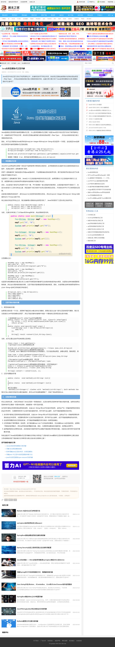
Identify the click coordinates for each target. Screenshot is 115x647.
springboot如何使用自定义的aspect (29, 523)
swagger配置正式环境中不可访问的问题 (99, 189)
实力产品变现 (6, 38)
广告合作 (43, 640)
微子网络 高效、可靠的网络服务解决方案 (71, 43)
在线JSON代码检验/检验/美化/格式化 (98, 232)
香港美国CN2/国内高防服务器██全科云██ (15, 48)
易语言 (70, 18)
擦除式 (10, 500)
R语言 (82, 18)
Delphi (31, 18)
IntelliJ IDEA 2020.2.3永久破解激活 (99, 107)
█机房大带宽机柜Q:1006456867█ (97, 36)
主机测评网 (23, 2)
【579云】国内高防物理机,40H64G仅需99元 (15, 41)
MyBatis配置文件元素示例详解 (27, 621)
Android (49, 18)
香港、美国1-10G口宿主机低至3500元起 (71, 41)
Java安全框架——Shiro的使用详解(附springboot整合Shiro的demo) (40, 560)
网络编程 (24, 15)
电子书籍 (70, 15)
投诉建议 (71, 640)
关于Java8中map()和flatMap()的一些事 (99, 175)
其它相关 (89, 18)
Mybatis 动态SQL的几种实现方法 (28, 511)
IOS (55, 18)
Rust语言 (38, 18)
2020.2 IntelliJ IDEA (94, 122)
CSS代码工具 (91, 215)
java (44, 18)
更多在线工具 (92, 240)
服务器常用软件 (13, 2)
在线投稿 (79, 640)
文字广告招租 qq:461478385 (38, 33)
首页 (8, 63)
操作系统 (80, 15)
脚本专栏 (34, 15)
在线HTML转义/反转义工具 (96, 229)
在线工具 (32, 2)
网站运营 (90, 15)
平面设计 (100, 15)
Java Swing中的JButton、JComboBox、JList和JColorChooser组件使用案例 (44, 584)
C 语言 (19, 18)
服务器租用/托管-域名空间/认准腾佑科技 (99, 46)
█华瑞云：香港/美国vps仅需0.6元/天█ (70, 46)
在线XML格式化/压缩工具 (95, 220)
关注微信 (102, 2)
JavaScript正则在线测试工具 (96, 235)
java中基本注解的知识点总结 (96, 184)
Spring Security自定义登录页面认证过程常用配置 (34, 547)
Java (6, 500)
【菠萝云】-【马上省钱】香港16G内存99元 (15, 36)
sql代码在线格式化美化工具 (96, 226)
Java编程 (25, 18)
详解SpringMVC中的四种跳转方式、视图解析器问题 (35, 572)
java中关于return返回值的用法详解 (98, 181)
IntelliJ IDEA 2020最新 (95, 104)
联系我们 (50, 640)
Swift (59, 18)
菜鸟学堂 (3, 2)
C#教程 (4, 18)
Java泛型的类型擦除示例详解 (16, 446)
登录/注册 (82, 2)
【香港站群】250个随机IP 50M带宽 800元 (43, 41)
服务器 (62, 15)
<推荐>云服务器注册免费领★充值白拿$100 (100, 33)
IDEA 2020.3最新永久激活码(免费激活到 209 (102, 124)
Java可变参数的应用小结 (95, 195)
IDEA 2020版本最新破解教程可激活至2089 (101, 116)
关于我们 (36, 640)
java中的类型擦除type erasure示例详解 (19, 457)
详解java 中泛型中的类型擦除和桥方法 (19, 454)
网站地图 (64, 640)
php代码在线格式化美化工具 (96, 223)
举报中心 (92, 2)
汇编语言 (76, 18)
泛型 (15, 500)
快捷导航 (111, 2)
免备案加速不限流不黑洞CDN (67, 36)
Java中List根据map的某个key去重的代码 (99, 198)
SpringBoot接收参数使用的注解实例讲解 (31, 535)
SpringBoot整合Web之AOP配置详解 (30, 596)
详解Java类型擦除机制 (14, 449)
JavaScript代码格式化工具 (95, 217)
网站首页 (5, 15)
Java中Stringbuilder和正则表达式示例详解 (32, 609)
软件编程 (14, 63)
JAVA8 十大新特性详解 (95, 119)
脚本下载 (44, 15)
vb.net (13, 18)
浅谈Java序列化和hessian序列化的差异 (99, 192)
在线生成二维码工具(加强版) (96, 238)
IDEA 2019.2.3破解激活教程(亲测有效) (100, 130)
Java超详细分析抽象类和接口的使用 (98, 186)
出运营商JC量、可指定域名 (10, 33)
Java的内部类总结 (93, 172)
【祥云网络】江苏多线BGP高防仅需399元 (100, 43)
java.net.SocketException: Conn (97, 127)
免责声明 (57, 640)
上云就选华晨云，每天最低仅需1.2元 (41, 46)
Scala (64, 18)
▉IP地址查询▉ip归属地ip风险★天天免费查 (43, 38)
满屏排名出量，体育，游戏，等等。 (69, 33)
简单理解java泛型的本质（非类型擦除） (20, 451)
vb (8, 18)
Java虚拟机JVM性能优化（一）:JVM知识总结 (101, 178)
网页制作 (14, 15)
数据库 (53, 15)
